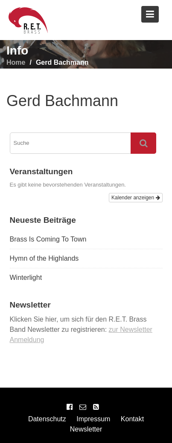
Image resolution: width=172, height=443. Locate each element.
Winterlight (26, 277)
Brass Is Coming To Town (48, 239)
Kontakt (132, 419)
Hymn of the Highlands (44, 258)
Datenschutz (47, 419)
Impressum (93, 419)
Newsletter (86, 429)
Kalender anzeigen (135, 198)
